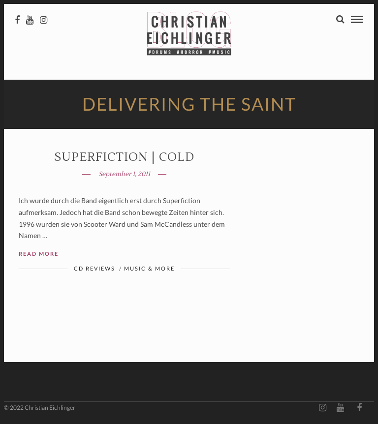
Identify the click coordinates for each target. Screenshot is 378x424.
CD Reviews (94, 268)
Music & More (149, 268)
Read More (39, 253)
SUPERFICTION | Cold (124, 157)
